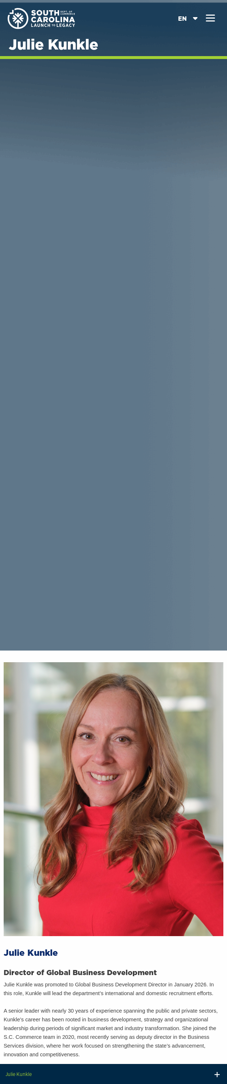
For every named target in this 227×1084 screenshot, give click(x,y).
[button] (210, 18)
